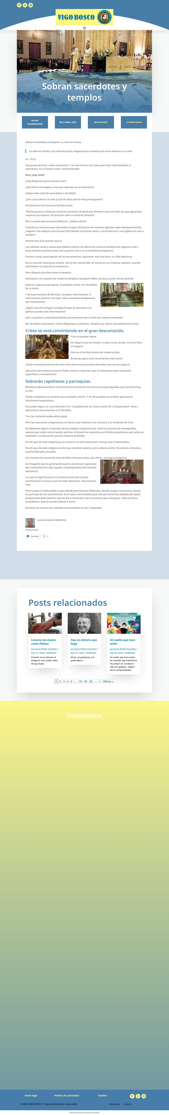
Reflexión (102, 122)
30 (90, 681)
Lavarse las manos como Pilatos (43, 642)
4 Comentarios (134, 122)
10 (80, 681)
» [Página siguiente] (99, 681)
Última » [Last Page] (108, 681)
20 (85, 681)
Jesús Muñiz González (46, 649)
